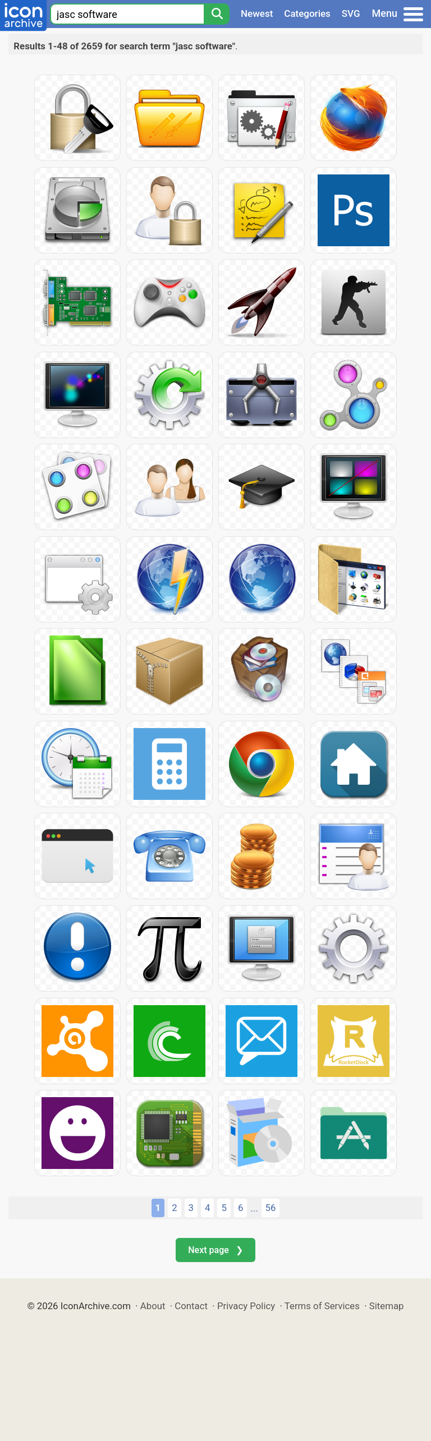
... (254, 1208)
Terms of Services (322, 1305)
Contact (191, 1305)
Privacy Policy (246, 1305)
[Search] (217, 14)
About (153, 1305)
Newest (257, 13)
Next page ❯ (215, 1250)
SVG (351, 13)
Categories (307, 13)
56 (270, 1207)
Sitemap (386, 1305)
